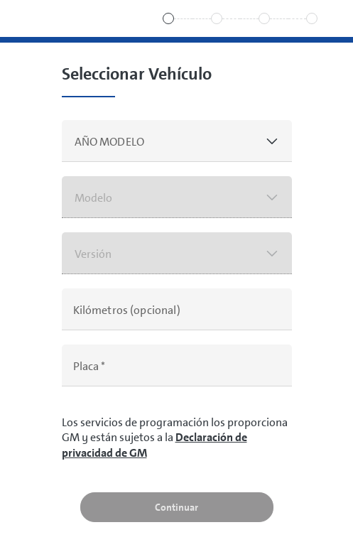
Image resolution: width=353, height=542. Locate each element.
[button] (177, 141)
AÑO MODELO (110, 141)
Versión (93, 253)
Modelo (94, 197)
